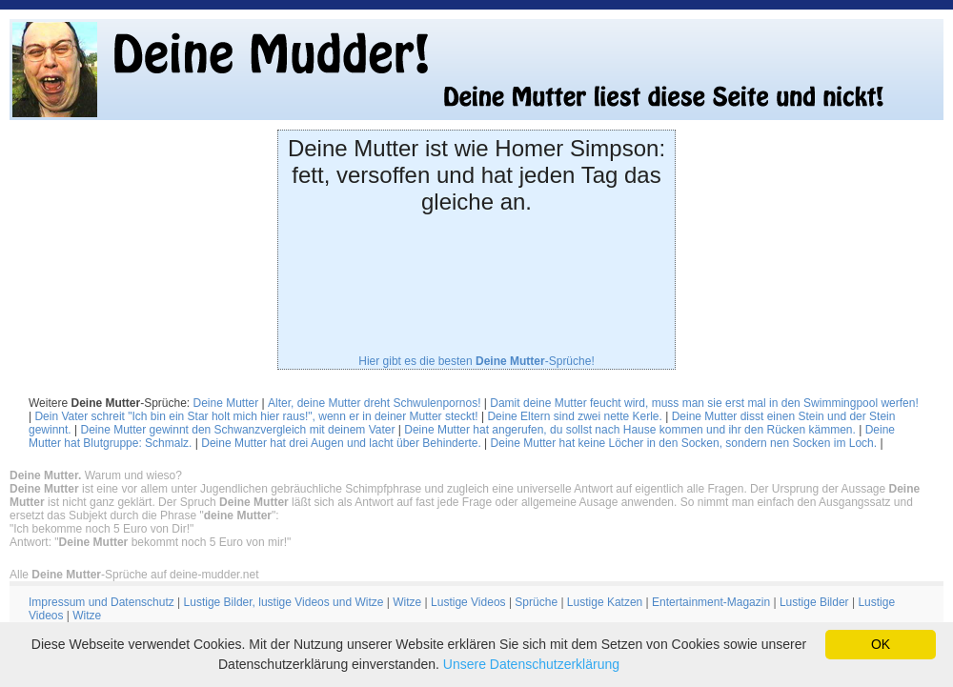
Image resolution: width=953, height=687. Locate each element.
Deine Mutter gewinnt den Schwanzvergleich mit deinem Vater (238, 429)
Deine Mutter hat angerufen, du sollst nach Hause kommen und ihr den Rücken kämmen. (630, 429)
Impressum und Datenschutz (101, 602)
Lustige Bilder (814, 602)
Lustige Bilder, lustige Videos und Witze (284, 602)
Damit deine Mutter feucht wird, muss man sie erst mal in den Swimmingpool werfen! (704, 403)
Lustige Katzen (604, 602)
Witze (407, 602)
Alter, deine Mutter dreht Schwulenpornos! (374, 403)
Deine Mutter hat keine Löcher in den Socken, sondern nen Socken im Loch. (684, 443)
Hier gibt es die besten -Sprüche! (476, 361)
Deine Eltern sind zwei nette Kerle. (574, 416)
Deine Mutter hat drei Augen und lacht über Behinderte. (341, 443)
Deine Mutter (226, 403)
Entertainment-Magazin (711, 602)
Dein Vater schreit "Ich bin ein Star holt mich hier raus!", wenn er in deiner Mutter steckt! (255, 416)
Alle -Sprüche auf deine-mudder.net (134, 574)
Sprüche (536, 602)
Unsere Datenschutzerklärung (531, 664)
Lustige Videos (468, 602)
